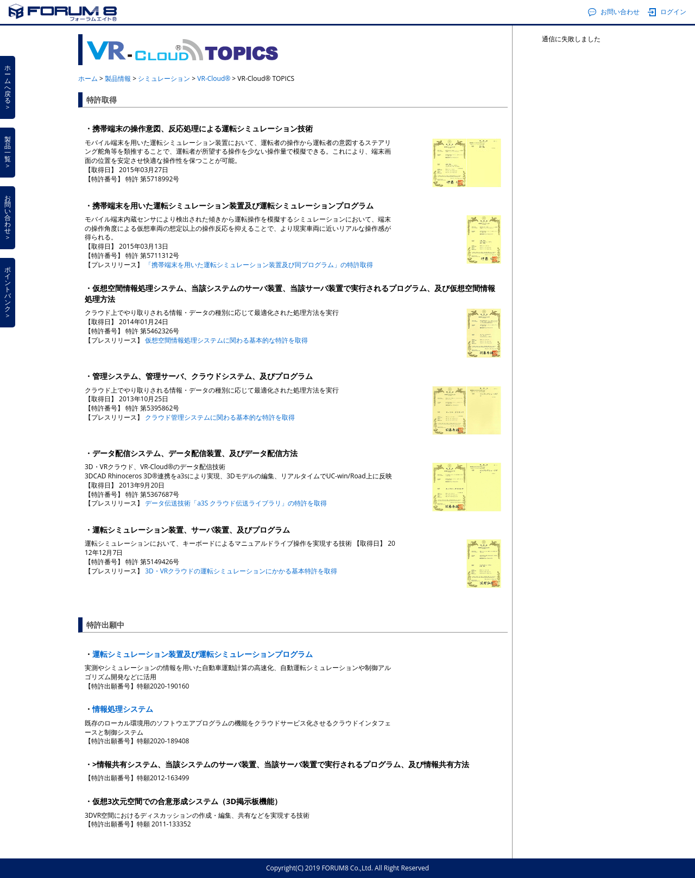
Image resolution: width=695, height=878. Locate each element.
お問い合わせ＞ (7, 217)
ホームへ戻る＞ (7, 87)
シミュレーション (164, 78)
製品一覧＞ (7, 152)
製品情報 (118, 78)
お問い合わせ (614, 12)
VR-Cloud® (213, 78)
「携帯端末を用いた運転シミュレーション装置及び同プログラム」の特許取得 (259, 264)
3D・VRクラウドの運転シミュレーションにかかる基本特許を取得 (241, 571)
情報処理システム (122, 709)
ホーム (88, 78)
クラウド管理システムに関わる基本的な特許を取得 (220, 417)
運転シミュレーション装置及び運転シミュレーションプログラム (202, 654)
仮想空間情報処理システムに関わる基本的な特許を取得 (226, 340)
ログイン (667, 12)
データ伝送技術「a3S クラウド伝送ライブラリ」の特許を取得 (236, 503)
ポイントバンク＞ (7, 292)
